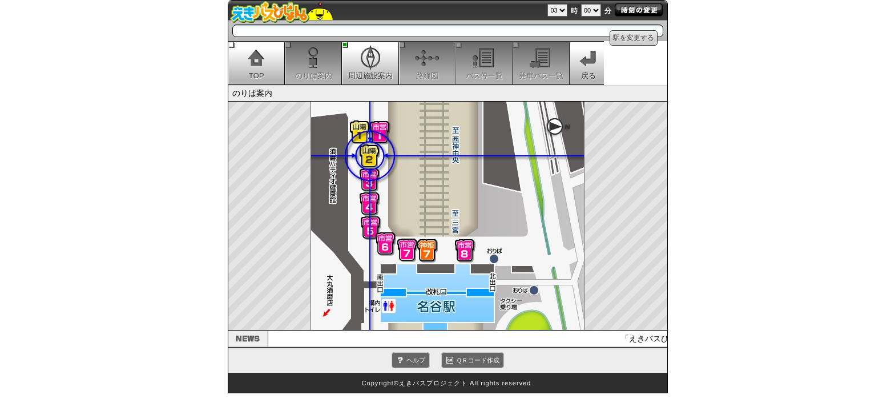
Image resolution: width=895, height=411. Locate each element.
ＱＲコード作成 (477, 360)
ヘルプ (415, 360)
